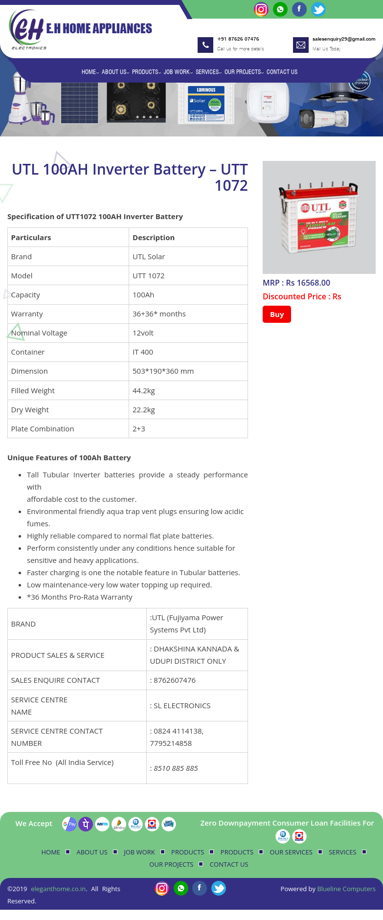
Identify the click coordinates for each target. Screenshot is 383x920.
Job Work (177, 71)
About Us (114, 71)
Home (89, 71)
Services (207, 71)
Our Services (291, 852)
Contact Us (282, 71)
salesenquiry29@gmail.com (344, 39)
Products (145, 71)
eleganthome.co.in (58, 888)
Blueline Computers (346, 888)
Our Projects (243, 71)
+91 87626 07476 (238, 39)
